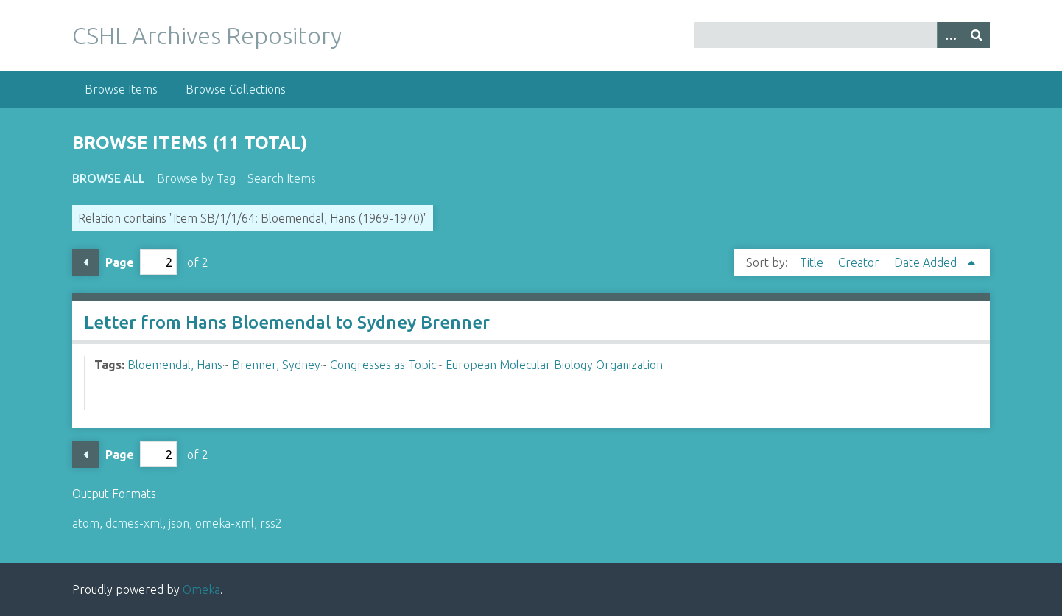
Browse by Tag (196, 178)
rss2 (271, 523)
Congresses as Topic (383, 364)
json (179, 523)
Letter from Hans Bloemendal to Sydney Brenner (287, 322)
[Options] (950, 35)
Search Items (281, 178)
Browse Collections (236, 89)
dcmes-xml (134, 523)
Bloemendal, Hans (174, 364)
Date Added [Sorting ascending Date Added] (927, 262)
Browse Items (121, 89)
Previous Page (85, 262)
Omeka (201, 589)
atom (85, 523)
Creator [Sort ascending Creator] (860, 262)
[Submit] (976, 35)
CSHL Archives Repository (207, 35)
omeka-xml (224, 523)
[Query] (842, 35)
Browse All (108, 178)
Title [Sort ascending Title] (813, 262)
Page (141, 262)
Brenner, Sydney (276, 364)
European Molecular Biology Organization (554, 364)
